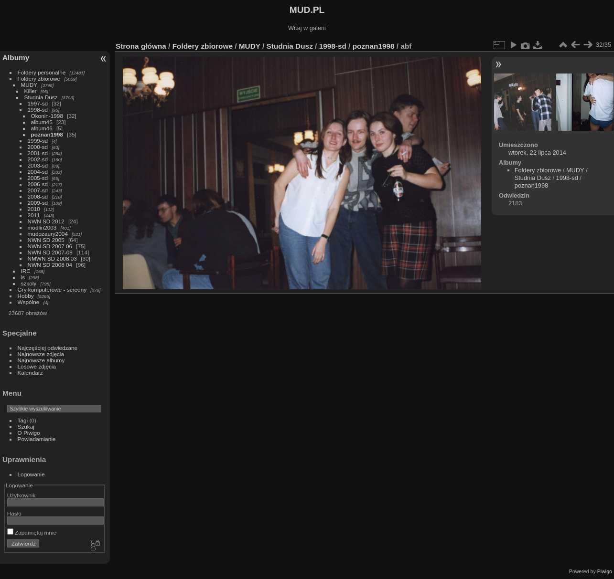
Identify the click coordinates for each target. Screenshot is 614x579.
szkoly (29, 283)
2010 (34, 209)
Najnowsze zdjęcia (41, 354)
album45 (42, 122)
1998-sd (38, 109)
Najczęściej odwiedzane (48, 348)
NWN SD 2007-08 (50, 252)
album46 (42, 128)
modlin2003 (42, 227)
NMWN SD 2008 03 (52, 258)
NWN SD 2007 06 (50, 246)
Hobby (26, 296)
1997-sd (38, 103)
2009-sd (38, 203)
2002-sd (38, 159)
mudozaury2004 (48, 234)
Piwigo (604, 571)
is (23, 277)
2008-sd (38, 196)
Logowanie (31, 474)
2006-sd (38, 184)
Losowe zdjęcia (37, 366)
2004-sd (38, 171)
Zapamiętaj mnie (31, 532)
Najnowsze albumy (41, 360)
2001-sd (38, 153)
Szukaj (26, 426)
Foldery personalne (42, 72)
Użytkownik (21, 495)
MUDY (29, 85)
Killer (30, 91)
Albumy (15, 57)
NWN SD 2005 (46, 240)
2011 (34, 215)
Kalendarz (30, 372)
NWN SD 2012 (46, 221)
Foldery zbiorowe (39, 78)
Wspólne (29, 302)
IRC (26, 271)
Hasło (14, 513)
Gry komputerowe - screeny (52, 289)
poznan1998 (47, 134)
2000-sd (38, 147)
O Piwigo (29, 433)
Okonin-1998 (47, 116)
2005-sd (38, 178)
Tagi (23, 420)
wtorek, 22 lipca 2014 (537, 152)
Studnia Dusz (41, 97)
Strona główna (141, 46)
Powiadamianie (37, 439)
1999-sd (38, 140)
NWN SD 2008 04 (50, 265)
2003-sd (38, 165)
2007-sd (38, 190)
